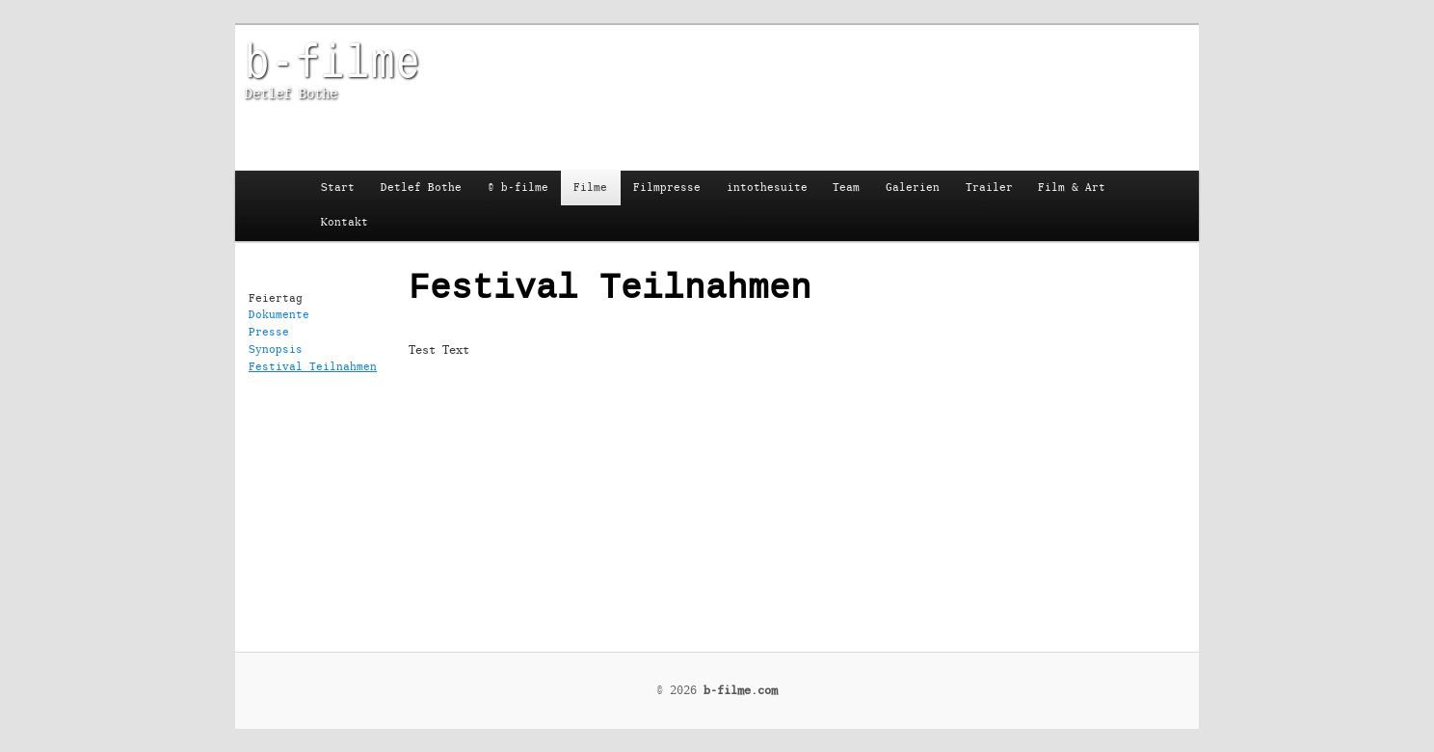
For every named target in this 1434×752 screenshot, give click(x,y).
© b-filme (518, 187)
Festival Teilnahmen (313, 367)
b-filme (332, 59)
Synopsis (276, 349)
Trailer (989, 187)
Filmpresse (667, 187)
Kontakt (344, 222)
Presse (269, 332)
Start (338, 187)
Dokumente (279, 315)
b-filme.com (741, 690)
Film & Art (1071, 187)
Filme (590, 187)
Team (846, 187)
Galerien (913, 187)
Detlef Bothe (421, 187)
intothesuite (767, 187)
